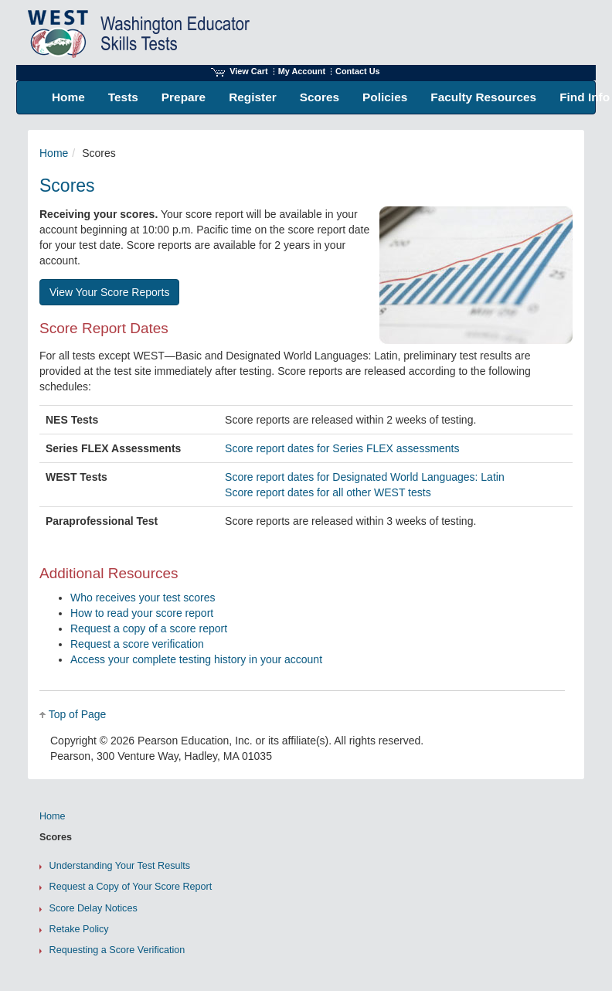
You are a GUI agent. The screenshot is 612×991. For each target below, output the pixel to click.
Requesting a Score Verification (117, 950)
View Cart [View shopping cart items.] (239, 71)
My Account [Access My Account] (301, 71)
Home (53, 153)
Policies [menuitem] (384, 97)
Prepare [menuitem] (184, 97)
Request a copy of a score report (148, 628)
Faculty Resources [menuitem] (483, 97)
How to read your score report (141, 613)
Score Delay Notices (93, 908)
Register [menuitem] (253, 97)
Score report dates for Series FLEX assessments (342, 448)
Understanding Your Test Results (120, 865)
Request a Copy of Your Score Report (130, 886)
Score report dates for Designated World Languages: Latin (365, 477)
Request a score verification (137, 644)
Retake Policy (79, 929)
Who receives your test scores (143, 597)
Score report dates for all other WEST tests (328, 492)
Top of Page (78, 714)
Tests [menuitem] (123, 97)
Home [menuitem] (68, 97)
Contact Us (357, 71)
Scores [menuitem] (319, 97)
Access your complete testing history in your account (196, 659)
